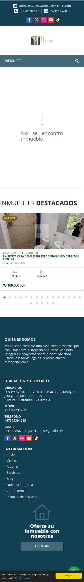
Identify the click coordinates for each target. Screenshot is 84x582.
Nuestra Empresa (20, 484)
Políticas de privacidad (24, 497)
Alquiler (13, 466)
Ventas (12, 460)
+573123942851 (29, 11)
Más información (22, 578)
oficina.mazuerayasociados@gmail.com (33, 431)
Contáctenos (16, 491)
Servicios (13, 472)
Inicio (11, 454)
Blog (10, 478)
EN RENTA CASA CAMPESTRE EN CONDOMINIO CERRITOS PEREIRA (41, 258)
